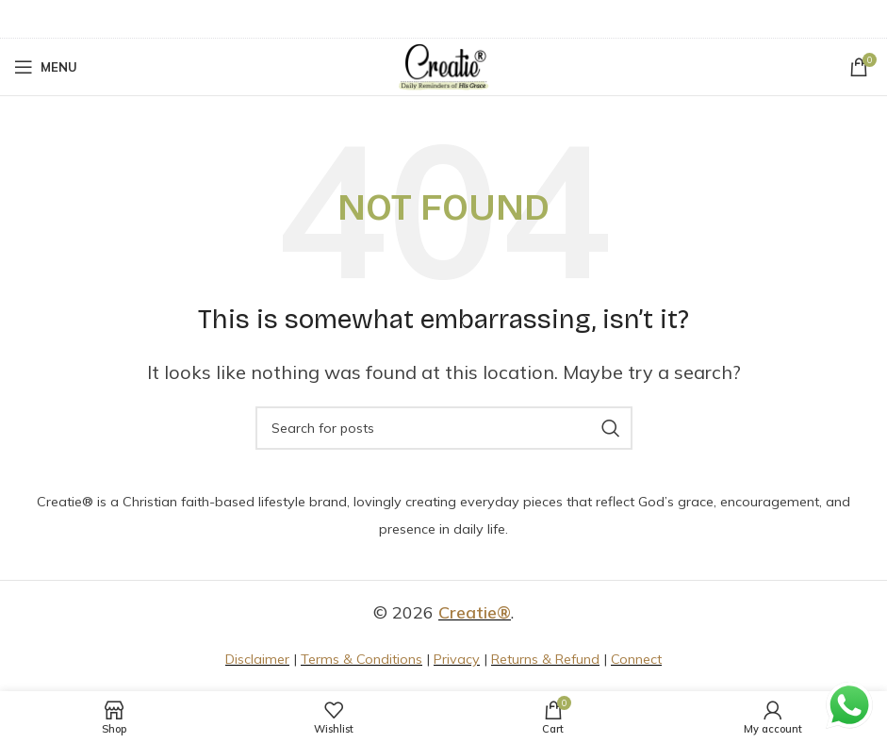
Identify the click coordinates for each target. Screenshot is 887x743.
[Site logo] (443, 65)
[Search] (443, 428)
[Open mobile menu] (46, 67)
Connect (636, 659)
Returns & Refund (545, 659)
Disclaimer (257, 659)
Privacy (457, 659)
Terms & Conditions (361, 659)
